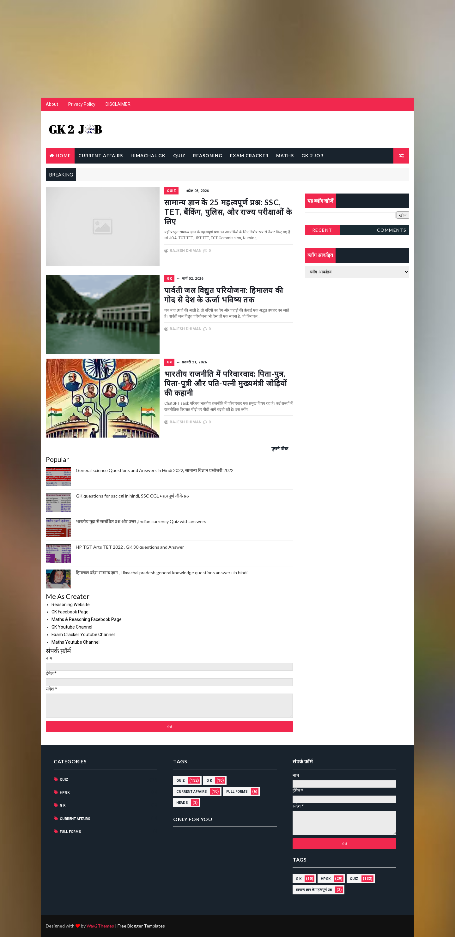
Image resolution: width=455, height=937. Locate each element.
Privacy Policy (81, 104)
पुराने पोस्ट (279, 448)
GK (169, 279)
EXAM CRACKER (249, 155)
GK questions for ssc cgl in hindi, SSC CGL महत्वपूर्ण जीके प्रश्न (133, 495)
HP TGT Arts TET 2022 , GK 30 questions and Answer (130, 547)
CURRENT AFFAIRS (100, 155)
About (52, 104)
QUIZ (179, 155)
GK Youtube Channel (72, 627)
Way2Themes (100, 925)
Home (63, 155)
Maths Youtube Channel (76, 642)
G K (62, 805)
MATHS (285, 155)
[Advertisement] (227, 44)
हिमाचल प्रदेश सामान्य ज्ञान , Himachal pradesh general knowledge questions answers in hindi (161, 572)
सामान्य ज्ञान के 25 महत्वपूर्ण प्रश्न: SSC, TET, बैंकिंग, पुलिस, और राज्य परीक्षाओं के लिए (228, 212)
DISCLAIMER (118, 104)
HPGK (65, 793)
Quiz (171, 191)
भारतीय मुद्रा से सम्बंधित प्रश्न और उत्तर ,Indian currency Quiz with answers (141, 521)
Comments (392, 230)
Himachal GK (148, 155)
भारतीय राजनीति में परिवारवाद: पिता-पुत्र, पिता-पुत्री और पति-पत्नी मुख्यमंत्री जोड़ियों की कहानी (225, 383)
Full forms (70, 832)
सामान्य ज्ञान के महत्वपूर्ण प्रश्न (314, 890)
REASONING (207, 155)
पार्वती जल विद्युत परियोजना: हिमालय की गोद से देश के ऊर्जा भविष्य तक (223, 294)
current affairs (75, 819)
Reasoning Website (71, 604)
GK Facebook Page (70, 611)
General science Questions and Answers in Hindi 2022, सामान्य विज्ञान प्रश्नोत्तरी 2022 (155, 470)
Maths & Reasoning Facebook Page (87, 619)
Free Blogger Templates (141, 925)
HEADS (182, 803)
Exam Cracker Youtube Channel (83, 634)
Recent (322, 230)
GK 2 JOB (312, 155)
